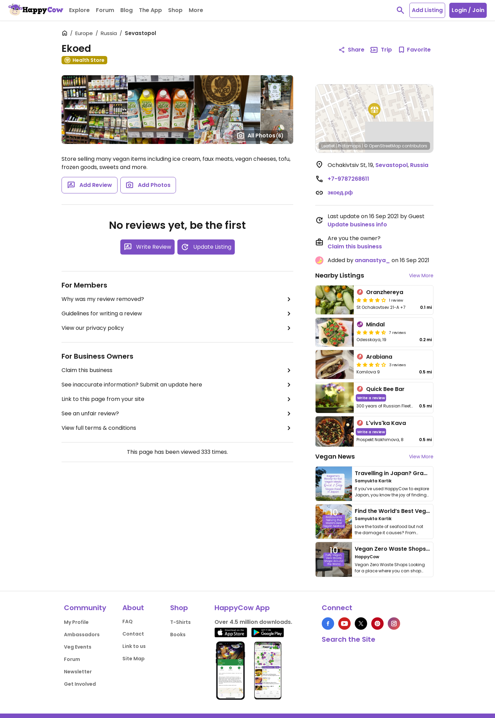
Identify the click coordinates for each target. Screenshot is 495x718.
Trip (381, 50)
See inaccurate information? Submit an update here (177, 385)
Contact (133, 633)
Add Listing (427, 10)
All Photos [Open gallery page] (260, 135)
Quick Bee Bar (385, 389)
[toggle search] (400, 10)
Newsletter (78, 671)
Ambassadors (82, 634)
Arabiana (379, 357)
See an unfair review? (177, 414)
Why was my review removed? (177, 299)
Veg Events (77, 646)
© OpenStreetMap (382, 146)
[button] (374, 111)
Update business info (357, 224)
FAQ (127, 621)
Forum (72, 659)
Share (351, 50)
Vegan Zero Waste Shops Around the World (416, 549)
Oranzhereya (384, 292)
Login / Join (468, 10)
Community (85, 608)
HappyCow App (242, 608)
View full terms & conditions (177, 428)
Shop (179, 608)
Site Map (133, 658)
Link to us (134, 646)
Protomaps (349, 146)
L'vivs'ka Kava (386, 423)
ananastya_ (372, 260)
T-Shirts (180, 622)
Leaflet (328, 146)
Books (178, 634)
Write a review (371, 397)
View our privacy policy (177, 328)
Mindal (375, 324)
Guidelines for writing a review (177, 314)
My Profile (76, 622)
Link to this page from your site (177, 399)
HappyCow (367, 557)
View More (421, 275)
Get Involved (80, 684)
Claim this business (177, 370)
